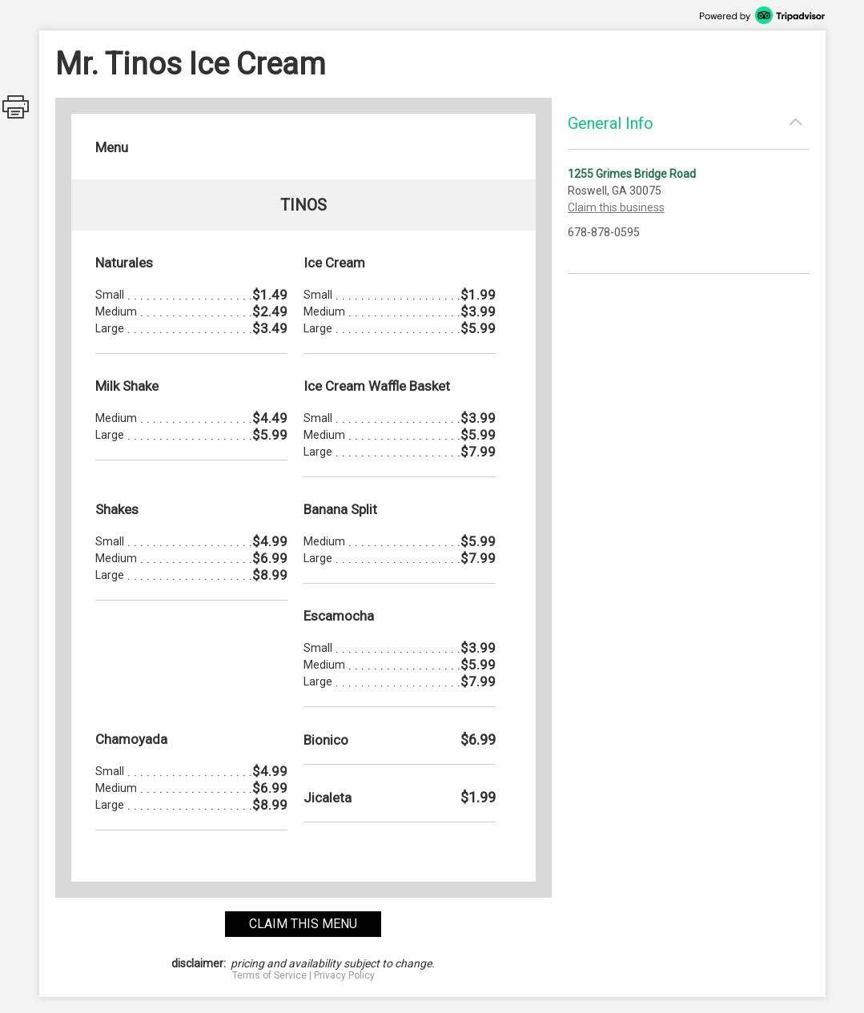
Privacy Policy (344, 975)
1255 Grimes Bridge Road (632, 173)
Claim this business (616, 207)
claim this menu (303, 923)
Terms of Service (269, 975)
